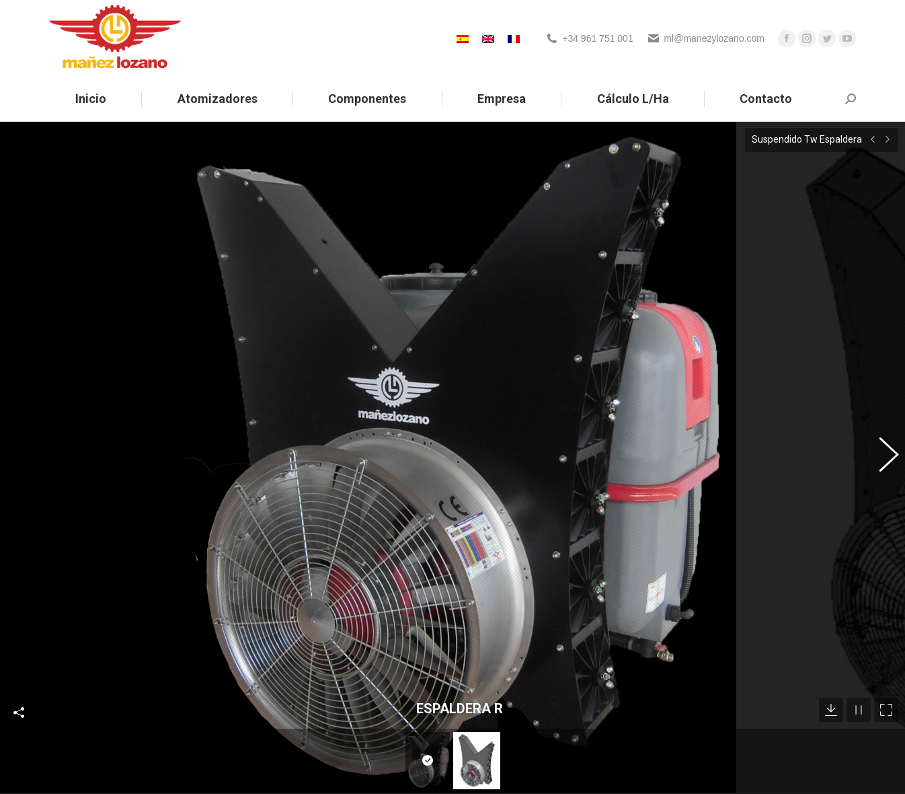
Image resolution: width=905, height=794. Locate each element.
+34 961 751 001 (597, 38)
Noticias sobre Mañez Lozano (322, 777)
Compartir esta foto (19, 628)
